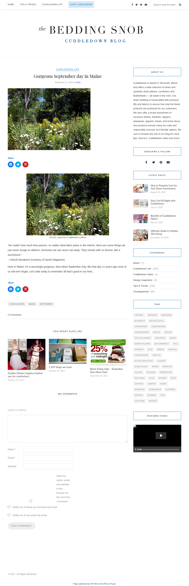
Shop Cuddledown (81, 5)
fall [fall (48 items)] (175, 344)
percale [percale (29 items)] (167, 366)
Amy (79, 82)
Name (12, 449)
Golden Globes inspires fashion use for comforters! (25, 375)
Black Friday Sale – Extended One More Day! (106, 370)
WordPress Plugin (108, 584)
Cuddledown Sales (143, 274)
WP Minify (94, 584)
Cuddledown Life (52, 5)
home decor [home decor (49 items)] (141, 355)
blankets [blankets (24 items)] (140, 321)
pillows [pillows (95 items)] (151, 372)
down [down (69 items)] (173, 338)
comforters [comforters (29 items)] (158, 326)
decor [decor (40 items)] (168, 332)
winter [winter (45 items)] (153, 401)
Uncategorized (141, 291)
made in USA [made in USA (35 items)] (141, 366)
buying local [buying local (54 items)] (157, 321)
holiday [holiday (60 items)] (172, 349)
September (46, 304)
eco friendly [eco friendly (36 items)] (162, 344)
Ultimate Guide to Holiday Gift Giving (164, 232)
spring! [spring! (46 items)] (139, 395)
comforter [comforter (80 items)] (141, 326)
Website (12, 466)
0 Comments (14, 314)
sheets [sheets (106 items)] (152, 384)
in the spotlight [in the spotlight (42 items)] (144, 361)
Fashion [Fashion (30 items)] (139, 349)
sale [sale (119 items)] (151, 378)
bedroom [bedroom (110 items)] (166, 315)
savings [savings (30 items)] (139, 384)
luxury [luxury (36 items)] (161, 361)
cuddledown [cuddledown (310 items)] (142, 332)
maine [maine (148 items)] (155, 366)
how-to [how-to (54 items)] (157, 355)
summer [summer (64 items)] (151, 395)
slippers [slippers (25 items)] (170, 389)
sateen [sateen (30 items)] (162, 378)
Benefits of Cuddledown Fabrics (163, 217)
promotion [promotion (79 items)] (166, 372)
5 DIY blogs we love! (60, 367)
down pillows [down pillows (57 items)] (142, 344)
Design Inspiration (142, 280)
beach (136, 263)
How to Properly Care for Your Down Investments (164, 187)
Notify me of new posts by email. (30, 515)
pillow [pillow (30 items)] (138, 372)
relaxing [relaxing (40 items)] (140, 378)
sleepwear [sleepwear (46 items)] (155, 389)
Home (11, 5)
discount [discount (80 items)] (160, 338)
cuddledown (17, 304)
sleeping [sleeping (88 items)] (140, 389)
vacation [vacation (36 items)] (140, 401)
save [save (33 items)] (173, 378)
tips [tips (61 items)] (162, 395)
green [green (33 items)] (160, 349)
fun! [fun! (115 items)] (150, 349)
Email (11, 457)
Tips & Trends (28, 5)
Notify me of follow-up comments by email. (35, 507)
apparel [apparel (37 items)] (139, 315)
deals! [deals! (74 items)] (156, 332)
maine (32, 304)
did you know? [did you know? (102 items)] (143, 338)
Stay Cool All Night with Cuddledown (163, 202)
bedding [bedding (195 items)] (152, 315)
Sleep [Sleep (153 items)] (163, 384)
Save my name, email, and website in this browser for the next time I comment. (63, 489)
